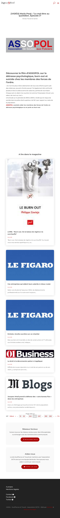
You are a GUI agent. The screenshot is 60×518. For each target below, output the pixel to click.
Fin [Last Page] (58, 416)
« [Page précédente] (15, 416)
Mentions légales (12, 489)
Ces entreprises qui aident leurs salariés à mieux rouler (29, 284)
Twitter (8, 500)
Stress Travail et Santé (30, 18)
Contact (9, 494)
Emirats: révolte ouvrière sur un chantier (23, 334)
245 (30, 416)
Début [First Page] (12, 416)
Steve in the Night (30, 509)
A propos (9, 487)
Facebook (9, 497)
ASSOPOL (9, 105)
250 (46, 416)
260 (50, 416)
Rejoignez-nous (31, 439)
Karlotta (50, 507)
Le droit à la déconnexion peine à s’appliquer (25, 361)
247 (39, 416)
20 (24, 416)
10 (20, 416)
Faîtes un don (31, 467)
